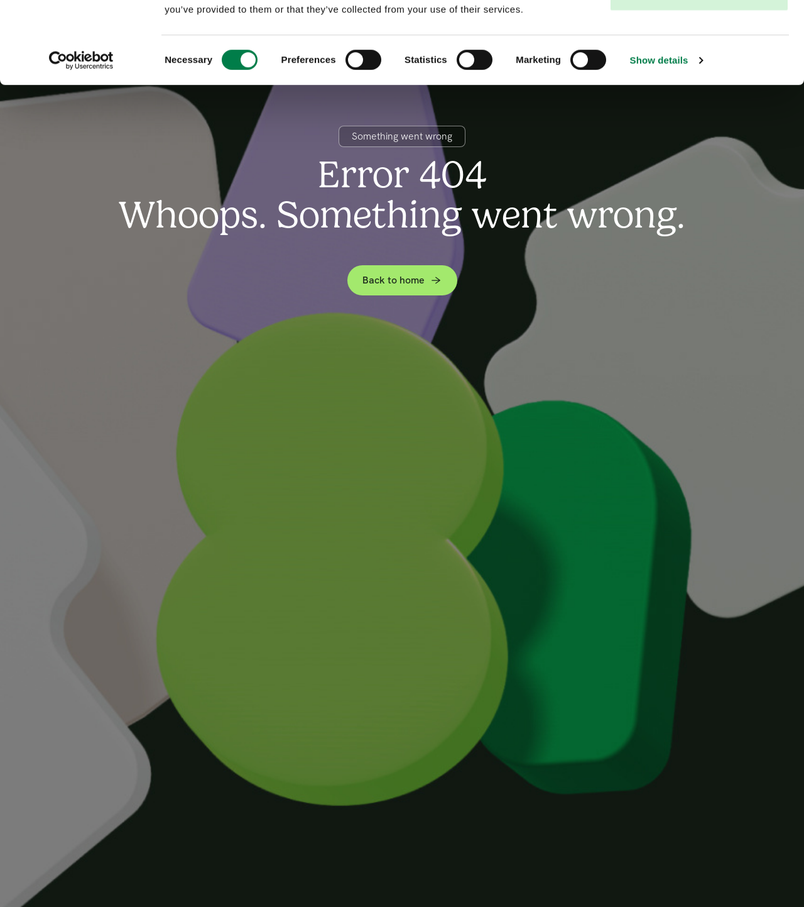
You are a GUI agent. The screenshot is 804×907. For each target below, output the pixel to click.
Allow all (699, 33)
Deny (698, 74)
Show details (659, 141)
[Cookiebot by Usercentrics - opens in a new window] (81, 142)
